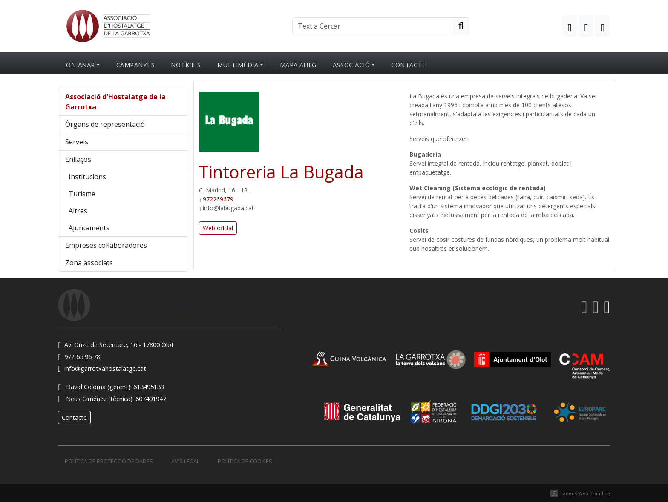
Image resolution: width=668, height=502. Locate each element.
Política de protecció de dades (109, 461)
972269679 (218, 199)
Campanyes (135, 64)
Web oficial (218, 228)
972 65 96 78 (79, 357)
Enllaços (78, 159)
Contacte (408, 64)
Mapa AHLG (298, 64)
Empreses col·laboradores (106, 245)
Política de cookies (245, 461)
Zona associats (89, 262)
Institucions (87, 176)
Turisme (82, 193)
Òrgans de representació (105, 124)
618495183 (148, 387)
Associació (351, 64)
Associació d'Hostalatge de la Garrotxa (115, 102)
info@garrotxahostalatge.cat (102, 368)
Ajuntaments (89, 227)
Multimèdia (238, 64)
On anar (80, 64)
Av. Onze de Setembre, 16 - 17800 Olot (116, 345)
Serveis (76, 141)
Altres (78, 210)
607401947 (150, 399)
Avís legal (185, 461)
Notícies (186, 64)
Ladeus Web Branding (585, 493)
